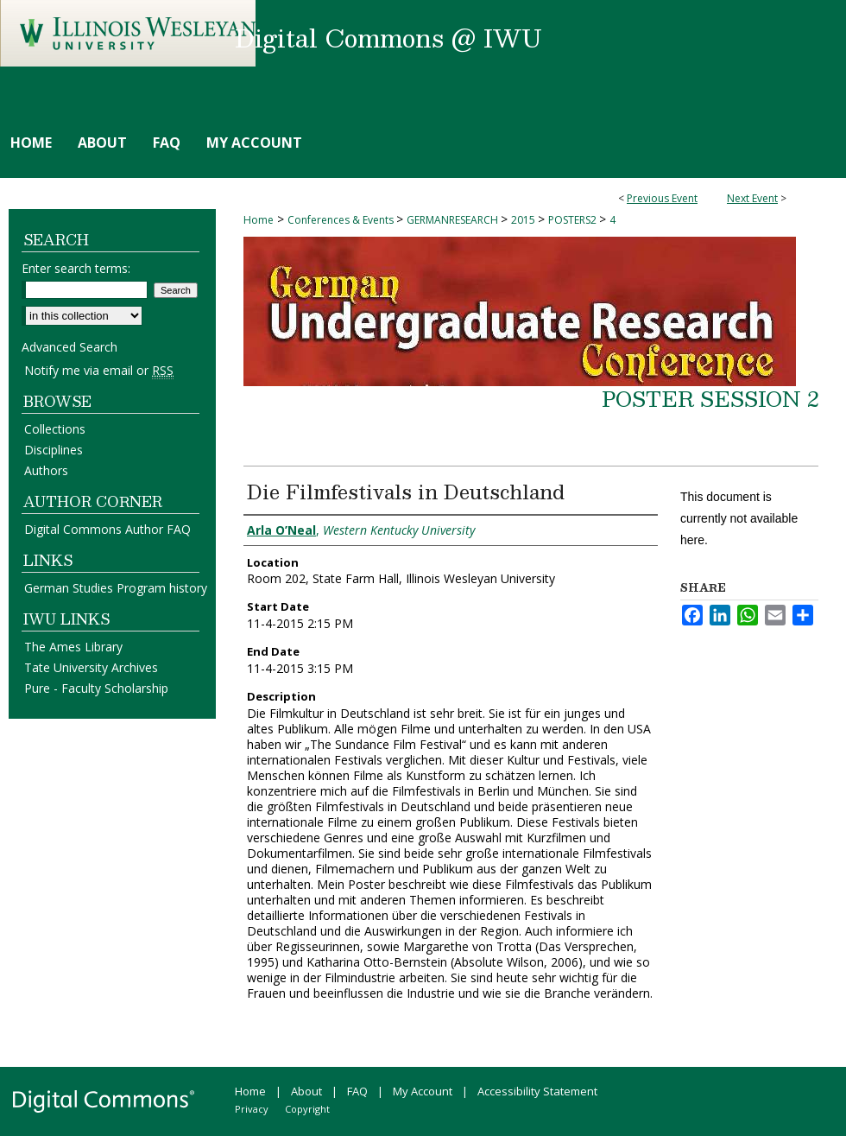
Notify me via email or (99, 370)
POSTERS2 (573, 220)
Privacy (251, 1108)
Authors (46, 470)
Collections (54, 429)
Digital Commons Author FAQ (107, 529)
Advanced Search (69, 347)
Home (258, 220)
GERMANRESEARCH (454, 220)
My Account (422, 1091)
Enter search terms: (76, 268)
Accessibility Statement (537, 1091)
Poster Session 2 (710, 398)
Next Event (752, 198)
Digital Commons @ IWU (388, 37)
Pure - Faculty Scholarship (96, 688)
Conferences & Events (341, 220)
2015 (524, 220)
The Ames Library (73, 646)
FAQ (357, 1091)
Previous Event (662, 198)
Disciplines (53, 449)
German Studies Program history (115, 588)
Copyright (307, 1108)
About (306, 1091)
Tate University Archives (91, 667)
